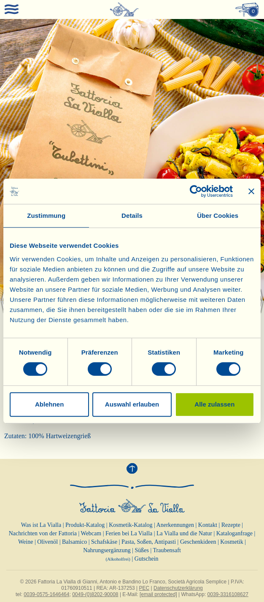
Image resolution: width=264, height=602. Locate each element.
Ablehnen (49, 404)
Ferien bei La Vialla (128, 533)
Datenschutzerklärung (178, 588)
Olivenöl (47, 542)
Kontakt (207, 525)
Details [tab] (132, 215)
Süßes (141, 550)
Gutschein (147, 559)
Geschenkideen (198, 542)
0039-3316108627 (227, 594)
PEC (144, 588)
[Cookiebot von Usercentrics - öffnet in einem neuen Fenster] (196, 191)
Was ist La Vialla (41, 525)
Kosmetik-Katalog (130, 525)
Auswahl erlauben (132, 404)
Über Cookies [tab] (217, 215)
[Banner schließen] (251, 191)
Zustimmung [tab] (46, 215)
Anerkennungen (175, 525)
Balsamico (74, 542)
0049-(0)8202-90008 (95, 594)
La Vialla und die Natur (184, 533)
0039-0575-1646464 (46, 594)
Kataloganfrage (234, 533)
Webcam (91, 533)
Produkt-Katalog (85, 525)
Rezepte (230, 525)
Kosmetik (231, 542)
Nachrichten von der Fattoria (43, 533)
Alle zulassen (214, 404)
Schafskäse (104, 542)
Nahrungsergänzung (107, 550)
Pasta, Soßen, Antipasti (148, 542)
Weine (25, 542)
